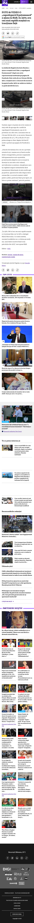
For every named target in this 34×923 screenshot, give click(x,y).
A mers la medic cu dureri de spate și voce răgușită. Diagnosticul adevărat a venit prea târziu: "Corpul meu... (9, 717)
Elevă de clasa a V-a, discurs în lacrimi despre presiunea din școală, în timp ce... (16, 369)
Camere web (17, 906)
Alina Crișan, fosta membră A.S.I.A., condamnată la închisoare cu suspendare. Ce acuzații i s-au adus (8, 743)
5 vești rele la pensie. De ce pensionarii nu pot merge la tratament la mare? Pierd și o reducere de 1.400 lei (25, 764)
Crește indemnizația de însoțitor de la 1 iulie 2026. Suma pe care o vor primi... (16, 393)
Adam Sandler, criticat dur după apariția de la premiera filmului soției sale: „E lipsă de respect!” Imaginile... (24, 743)
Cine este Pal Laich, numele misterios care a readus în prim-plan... (23, 552)
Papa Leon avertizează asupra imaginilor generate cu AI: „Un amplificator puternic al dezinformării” (9, 674)
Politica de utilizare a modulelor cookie (17, 900)
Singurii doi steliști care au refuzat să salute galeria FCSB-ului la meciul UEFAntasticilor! (24, 652)
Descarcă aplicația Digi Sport (13, 431)
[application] (17, 192)
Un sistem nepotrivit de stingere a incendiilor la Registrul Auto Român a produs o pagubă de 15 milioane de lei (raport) (22, 476)
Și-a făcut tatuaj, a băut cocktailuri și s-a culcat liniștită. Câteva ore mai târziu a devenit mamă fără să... (16, 632)
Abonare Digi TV (17, 897)
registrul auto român (8, 257)
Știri (7, 8)
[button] (30, 118)
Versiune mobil (17, 914)
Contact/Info (17, 908)
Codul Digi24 (17, 903)
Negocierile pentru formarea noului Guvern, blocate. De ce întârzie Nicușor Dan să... (16, 322)
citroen (10, 254)
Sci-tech (12, 8)
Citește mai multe (7, 601)
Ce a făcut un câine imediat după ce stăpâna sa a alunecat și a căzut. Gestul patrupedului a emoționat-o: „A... (8, 812)
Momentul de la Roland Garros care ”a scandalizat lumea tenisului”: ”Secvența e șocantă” (16, 427)
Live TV (23, 2)
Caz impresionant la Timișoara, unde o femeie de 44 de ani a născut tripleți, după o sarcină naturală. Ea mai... (9, 786)
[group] (5, 118)
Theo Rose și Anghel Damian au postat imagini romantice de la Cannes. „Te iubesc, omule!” (9, 833)
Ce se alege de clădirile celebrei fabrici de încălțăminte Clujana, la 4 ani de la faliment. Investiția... (9, 764)
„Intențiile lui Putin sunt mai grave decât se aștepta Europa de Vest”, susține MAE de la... (15, 345)
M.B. (9, 249)
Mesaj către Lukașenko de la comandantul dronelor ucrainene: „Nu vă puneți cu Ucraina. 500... (16, 297)
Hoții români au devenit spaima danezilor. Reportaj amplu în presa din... (23, 560)
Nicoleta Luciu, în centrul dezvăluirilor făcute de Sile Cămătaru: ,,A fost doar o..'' (8, 652)
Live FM (16, 1)
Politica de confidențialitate (22, 893)
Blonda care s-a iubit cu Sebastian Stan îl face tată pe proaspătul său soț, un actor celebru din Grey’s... (25, 812)
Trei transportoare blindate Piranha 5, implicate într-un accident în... (23, 544)
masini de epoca (18, 254)
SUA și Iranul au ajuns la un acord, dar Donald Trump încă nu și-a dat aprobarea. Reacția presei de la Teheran (16, 583)
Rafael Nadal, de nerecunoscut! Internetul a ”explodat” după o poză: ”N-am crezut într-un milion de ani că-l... (24, 719)
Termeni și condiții (9, 893)
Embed (5, 202)
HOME (3, 8)
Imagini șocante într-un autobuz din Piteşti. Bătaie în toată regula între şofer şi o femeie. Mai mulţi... (9, 697)
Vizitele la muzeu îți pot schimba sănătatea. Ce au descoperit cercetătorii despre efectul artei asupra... (24, 786)
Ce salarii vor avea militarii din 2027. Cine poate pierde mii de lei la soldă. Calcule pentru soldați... (25, 697)
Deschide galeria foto (16, 105)
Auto (16, 8)
